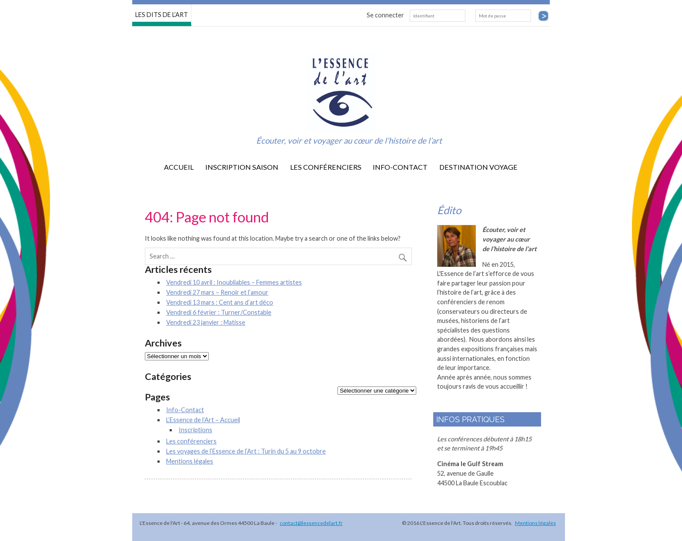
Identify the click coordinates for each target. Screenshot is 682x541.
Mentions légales (189, 461)
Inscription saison (241, 167)
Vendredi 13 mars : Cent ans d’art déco (219, 302)
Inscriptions (195, 429)
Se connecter (385, 15)
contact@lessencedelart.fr (311, 523)
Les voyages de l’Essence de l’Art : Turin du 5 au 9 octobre (246, 451)
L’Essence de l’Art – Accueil (203, 419)
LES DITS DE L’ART (161, 14)
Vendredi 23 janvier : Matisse (205, 322)
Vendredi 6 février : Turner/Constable (218, 312)
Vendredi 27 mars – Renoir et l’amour (217, 292)
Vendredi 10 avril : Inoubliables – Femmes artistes (234, 282)
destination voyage (478, 167)
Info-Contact (400, 167)
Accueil (179, 167)
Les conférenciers (325, 167)
